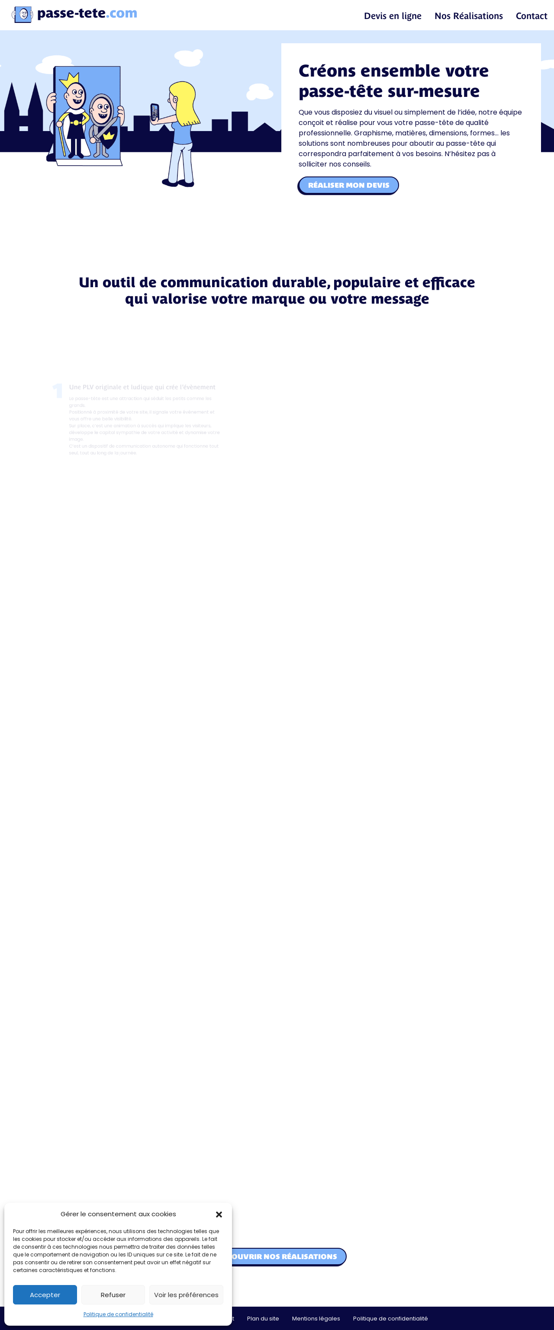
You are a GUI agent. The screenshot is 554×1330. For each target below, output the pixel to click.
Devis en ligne (393, 16)
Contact (532, 16)
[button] (219, 1214)
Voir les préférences (186, 1294)
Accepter (45, 1294)
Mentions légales (316, 1318)
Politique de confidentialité (118, 1314)
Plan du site (263, 1318)
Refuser (113, 1294)
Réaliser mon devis (349, 185)
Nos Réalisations (469, 16)
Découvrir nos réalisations (277, 1256)
